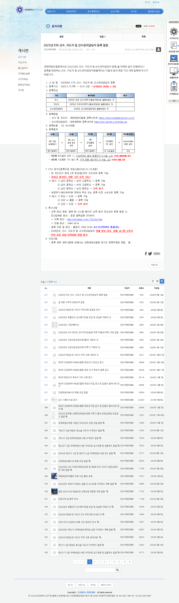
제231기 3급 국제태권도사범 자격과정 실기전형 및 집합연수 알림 (87, 552)
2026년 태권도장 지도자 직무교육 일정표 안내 (79, 309)
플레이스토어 (106, 585)
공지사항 (22, 57)
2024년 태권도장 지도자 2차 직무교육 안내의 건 (80, 514)
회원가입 (156, 2)
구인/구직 (22, 62)
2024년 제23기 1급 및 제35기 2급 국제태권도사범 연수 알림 (85, 453)
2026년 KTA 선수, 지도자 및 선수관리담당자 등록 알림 (82, 295)
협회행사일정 (154, 11)
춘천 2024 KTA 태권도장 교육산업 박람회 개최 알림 (82, 491)
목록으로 (154, 265)
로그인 (147, 2)
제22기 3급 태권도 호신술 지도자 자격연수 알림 (79, 545)
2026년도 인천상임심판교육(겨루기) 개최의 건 (79, 347)
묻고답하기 (23, 68)
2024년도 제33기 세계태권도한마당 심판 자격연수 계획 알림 (85, 529)
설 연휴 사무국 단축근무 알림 (71, 302)
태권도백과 (71, 11)
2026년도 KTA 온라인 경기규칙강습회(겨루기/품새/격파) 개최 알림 (88, 332)
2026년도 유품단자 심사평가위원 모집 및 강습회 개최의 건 (84, 317)
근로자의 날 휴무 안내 (68, 499)
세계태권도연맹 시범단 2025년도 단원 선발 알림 (80, 423)
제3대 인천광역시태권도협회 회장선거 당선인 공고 (81, 362)
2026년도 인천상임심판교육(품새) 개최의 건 (78, 340)
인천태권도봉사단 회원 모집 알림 (73, 392)
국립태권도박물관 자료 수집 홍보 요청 (75, 476)
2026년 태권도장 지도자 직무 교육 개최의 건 (78, 355)
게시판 (134, 11)
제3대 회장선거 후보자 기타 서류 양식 (75, 377)
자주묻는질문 (24, 73)
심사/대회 (115, 11)
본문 (61, 36)
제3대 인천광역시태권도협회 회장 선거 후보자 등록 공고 (83, 370)
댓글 (102, 36)
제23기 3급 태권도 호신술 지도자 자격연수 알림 (80, 430)
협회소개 (51, 11)
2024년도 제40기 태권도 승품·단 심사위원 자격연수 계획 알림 (86, 484)
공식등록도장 (93, 11)
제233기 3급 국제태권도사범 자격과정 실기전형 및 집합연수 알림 (87, 445)
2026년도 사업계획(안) (68, 325)
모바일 (93, 585)
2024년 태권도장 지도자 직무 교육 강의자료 (78, 537)
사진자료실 (23, 79)
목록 (144, 36)
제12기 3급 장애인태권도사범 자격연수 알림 (78, 438)
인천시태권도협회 (50, 49)
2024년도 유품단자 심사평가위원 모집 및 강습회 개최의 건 (84, 507)
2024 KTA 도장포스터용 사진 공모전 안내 (77, 522)
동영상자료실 (24, 84)
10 (124, 562)
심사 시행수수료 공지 (67, 400)
